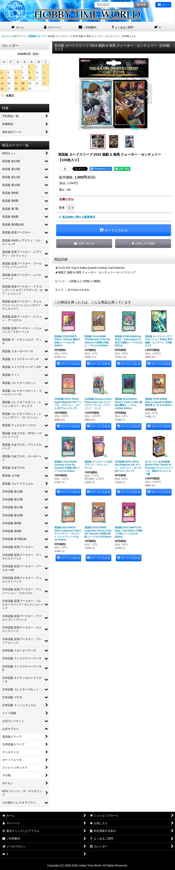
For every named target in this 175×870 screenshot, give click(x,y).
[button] (80, 94)
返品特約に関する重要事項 (77, 217)
